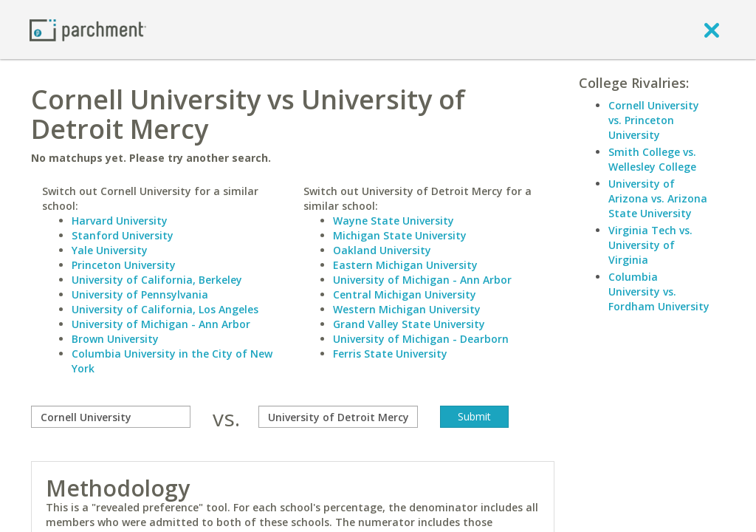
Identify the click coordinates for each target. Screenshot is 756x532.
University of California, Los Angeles (165, 309)
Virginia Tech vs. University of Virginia (650, 245)
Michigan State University (400, 235)
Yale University (110, 250)
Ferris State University (390, 354)
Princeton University (124, 265)
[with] (338, 417)
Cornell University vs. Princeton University (653, 120)
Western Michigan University (407, 309)
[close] (711, 29)
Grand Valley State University (409, 324)
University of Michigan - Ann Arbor (161, 324)
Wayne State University (393, 221)
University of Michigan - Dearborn (421, 339)
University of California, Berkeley (157, 280)
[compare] (110, 417)
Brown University (115, 339)
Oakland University (382, 250)
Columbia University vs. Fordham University (658, 291)
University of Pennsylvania (140, 294)
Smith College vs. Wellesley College (652, 159)
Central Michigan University (404, 294)
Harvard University (120, 221)
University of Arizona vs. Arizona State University (657, 198)
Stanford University (122, 235)
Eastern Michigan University (405, 265)
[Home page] (88, 29)
